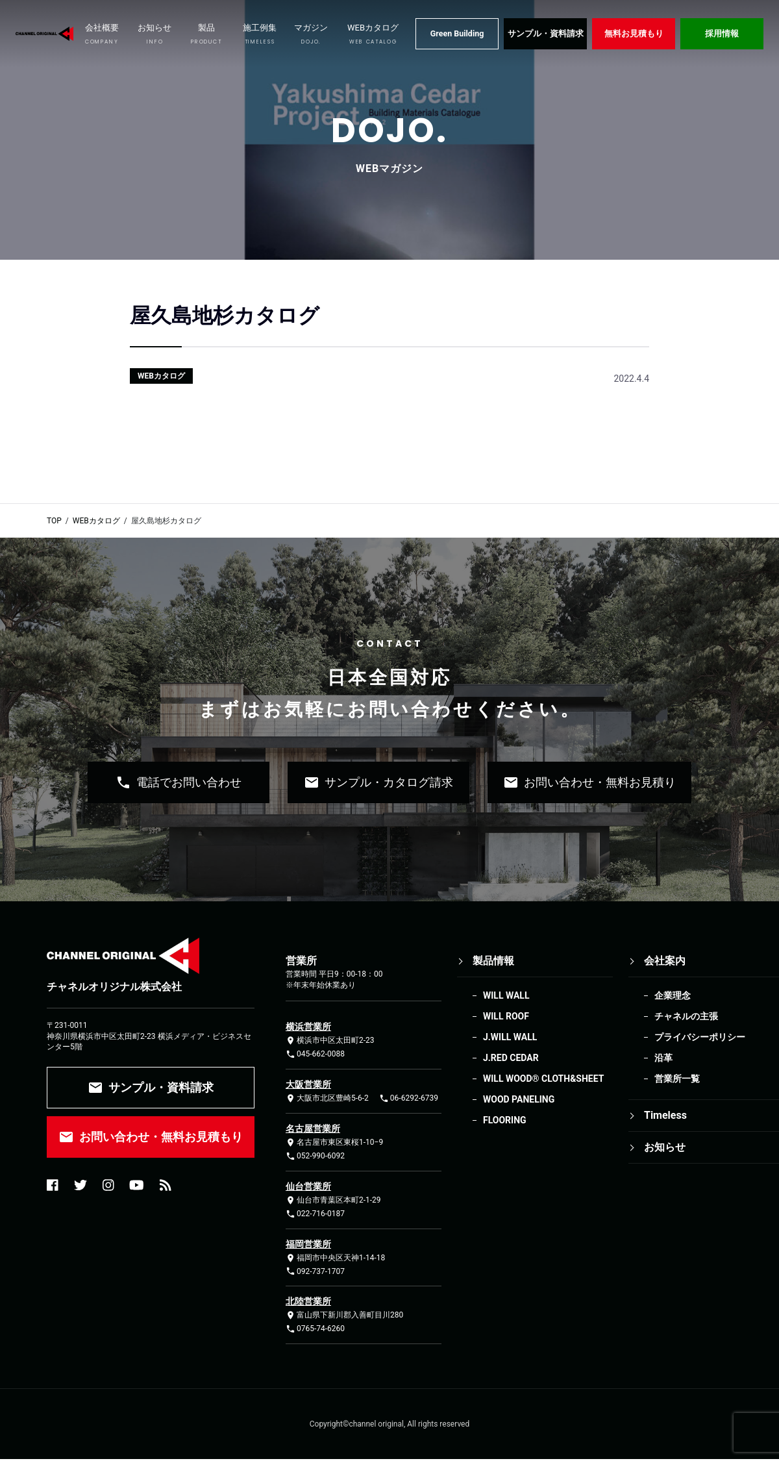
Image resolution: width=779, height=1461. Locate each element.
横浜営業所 (308, 1026)
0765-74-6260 (315, 1329)
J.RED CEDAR (511, 1058)
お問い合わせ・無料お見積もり (150, 1137)
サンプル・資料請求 (546, 33)
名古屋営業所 (313, 1128)
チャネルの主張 (686, 1016)
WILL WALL (506, 995)
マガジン (311, 34)
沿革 (663, 1058)
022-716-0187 (315, 1214)
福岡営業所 (308, 1244)
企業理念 (672, 995)
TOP (54, 521)
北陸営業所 (308, 1301)
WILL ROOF (506, 1016)
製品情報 (493, 961)
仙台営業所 (308, 1186)
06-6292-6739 (408, 1098)
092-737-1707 (315, 1271)
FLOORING (504, 1120)
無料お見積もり (633, 33)
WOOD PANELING (518, 1099)
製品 (206, 34)
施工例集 (260, 34)
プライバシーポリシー (699, 1037)
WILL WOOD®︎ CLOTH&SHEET (543, 1078)
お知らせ (154, 34)
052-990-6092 (315, 1156)
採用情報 (722, 33)
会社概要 (102, 34)
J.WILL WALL (510, 1037)
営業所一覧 (677, 1078)
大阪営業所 (308, 1084)
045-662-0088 (315, 1054)
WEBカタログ (373, 34)
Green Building (457, 33)
